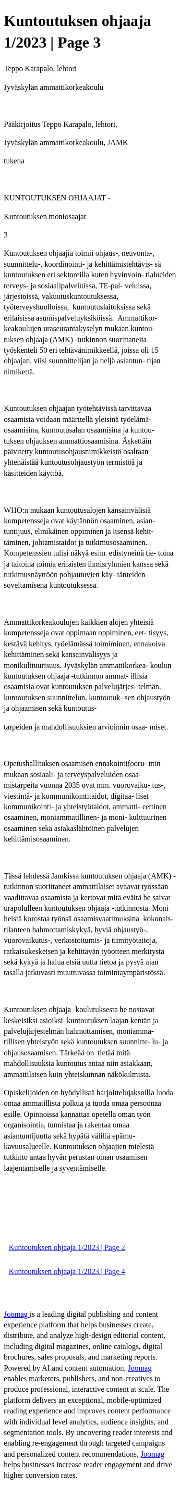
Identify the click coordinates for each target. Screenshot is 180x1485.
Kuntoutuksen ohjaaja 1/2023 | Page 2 (67, 1247)
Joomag (17, 1314)
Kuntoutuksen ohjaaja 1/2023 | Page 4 (67, 1271)
